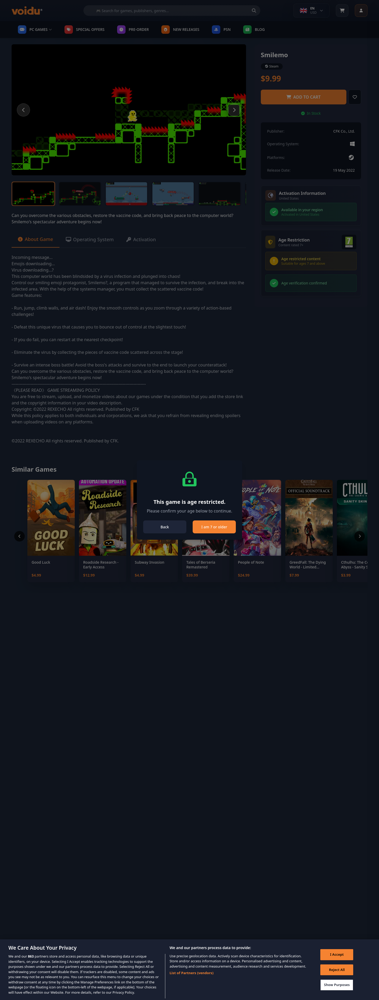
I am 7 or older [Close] (214, 526)
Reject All (337, 976)
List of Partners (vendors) (191, 979)
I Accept (337, 961)
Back (165, 526)
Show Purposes (337, 991)
